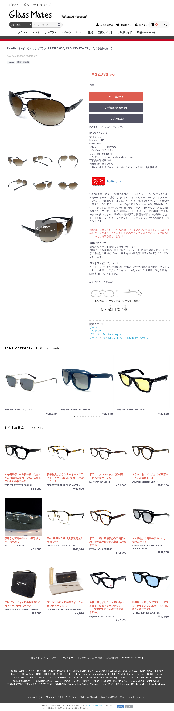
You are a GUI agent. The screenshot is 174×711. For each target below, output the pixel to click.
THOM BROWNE (15, 684)
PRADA (85, 681)
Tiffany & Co (31, 684)
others (103, 684)
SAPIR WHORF (154, 681)
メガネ (36, 32)
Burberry (159, 671)
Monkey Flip (112, 677)
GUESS (150, 674)
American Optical (56, 671)
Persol (67, 681)
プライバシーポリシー (62, 657)
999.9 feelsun (122, 684)
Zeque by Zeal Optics (78, 684)
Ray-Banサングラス (137, 337)
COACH (38, 674)
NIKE (148, 677)
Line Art (88, 677)
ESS (113, 674)
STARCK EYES (137, 681)
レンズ (79, 32)
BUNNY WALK (146, 671)
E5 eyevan (140, 674)
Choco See (15, 674)
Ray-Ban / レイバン (113, 334)
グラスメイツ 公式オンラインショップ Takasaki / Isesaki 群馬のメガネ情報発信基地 (84, 697)
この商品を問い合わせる (116, 107)
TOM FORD (60, 684)
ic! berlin (160, 674)
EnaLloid (77, 674)
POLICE (76, 681)
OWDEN (58, 681)
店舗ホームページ (146, 32)
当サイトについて (39, 657)
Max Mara (99, 677)
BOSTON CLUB (130, 671)
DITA (55, 674)
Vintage (94, 684)
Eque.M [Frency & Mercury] (96, 674)
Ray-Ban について (108, 181)
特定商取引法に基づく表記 (89, 657)
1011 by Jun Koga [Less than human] (149, 684)
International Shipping (132, 657)
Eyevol (130, 674)
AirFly (32, 671)
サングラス (50, 32)
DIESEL (47, 674)
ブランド (22, 32)
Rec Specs (106, 681)
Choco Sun (27, 674)
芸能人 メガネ (105, 32)
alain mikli (41, 671)
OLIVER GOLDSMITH (23, 681)
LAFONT (78, 677)
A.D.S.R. (23, 671)
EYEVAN (121, 674)
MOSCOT (123, 677)
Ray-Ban (95, 681)
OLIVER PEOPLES (43, 681)
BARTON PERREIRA (76, 671)
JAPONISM (18, 677)
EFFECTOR (65, 674)
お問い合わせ (112, 657)
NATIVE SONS (137, 677)
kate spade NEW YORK (61, 677)
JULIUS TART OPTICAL (37, 677)
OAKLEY (157, 677)
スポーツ (66, 32)
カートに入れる (116, 97)
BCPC (91, 671)
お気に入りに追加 (116, 118)
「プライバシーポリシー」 (95, 705)
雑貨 (90, 32)
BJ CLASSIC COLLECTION (108, 671)
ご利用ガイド (125, 32)
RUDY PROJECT (121, 681)
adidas (14, 671)
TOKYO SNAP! (46, 684)
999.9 (110, 684)
